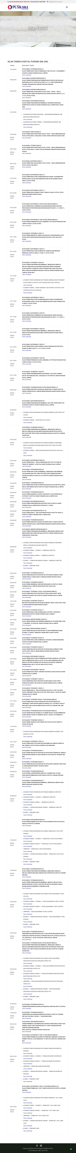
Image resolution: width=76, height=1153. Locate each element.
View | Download (26, 75)
